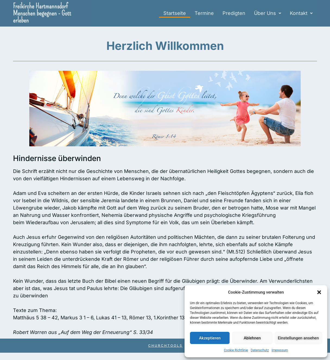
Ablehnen (252, 338)
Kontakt (301, 13)
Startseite (174, 13)
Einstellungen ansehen (298, 338)
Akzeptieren (210, 338)
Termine (204, 13)
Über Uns (267, 13)
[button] (319, 292)
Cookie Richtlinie (236, 350)
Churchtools (165, 345)
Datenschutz (260, 350)
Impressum (280, 350)
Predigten (234, 13)
